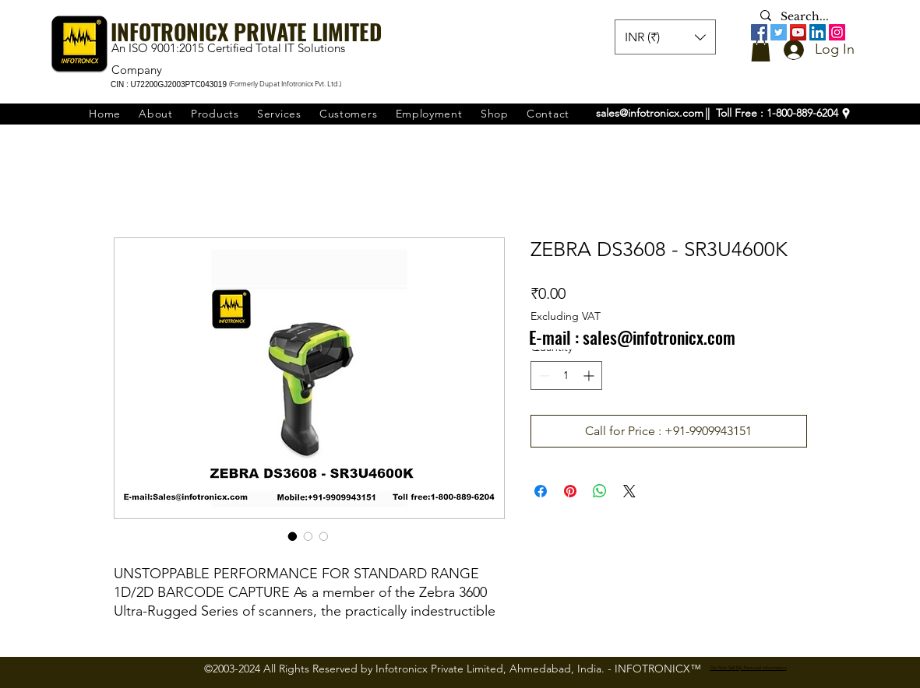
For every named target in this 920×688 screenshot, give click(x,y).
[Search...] (808, 17)
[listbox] (665, 36)
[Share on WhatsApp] (599, 491)
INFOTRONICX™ (658, 669)
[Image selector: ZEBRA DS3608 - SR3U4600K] (293, 536)
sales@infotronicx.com (649, 113)
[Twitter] (778, 32)
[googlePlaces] (846, 113)
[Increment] (590, 375)
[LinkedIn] (817, 32)
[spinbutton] (566, 375)
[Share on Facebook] (540, 491)
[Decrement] (542, 375)
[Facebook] (759, 32)
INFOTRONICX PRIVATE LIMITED (246, 31)
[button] (760, 49)
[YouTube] (798, 32)
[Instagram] (837, 32)
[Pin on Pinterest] (570, 491)
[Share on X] (629, 491)
